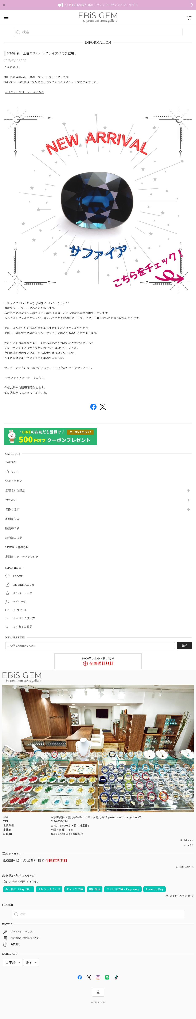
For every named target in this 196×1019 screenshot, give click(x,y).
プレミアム (12, 471)
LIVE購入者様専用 (17, 547)
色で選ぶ (10, 500)
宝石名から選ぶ (15, 490)
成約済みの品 (13, 538)
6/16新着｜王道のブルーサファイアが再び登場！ (42, 53)
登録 (184, 645)
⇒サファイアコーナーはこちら (24, 92)
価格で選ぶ (12, 509)
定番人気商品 (13, 481)
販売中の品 (12, 528)
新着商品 (10, 462)
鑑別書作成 (12, 519)
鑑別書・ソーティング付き (22, 557)
